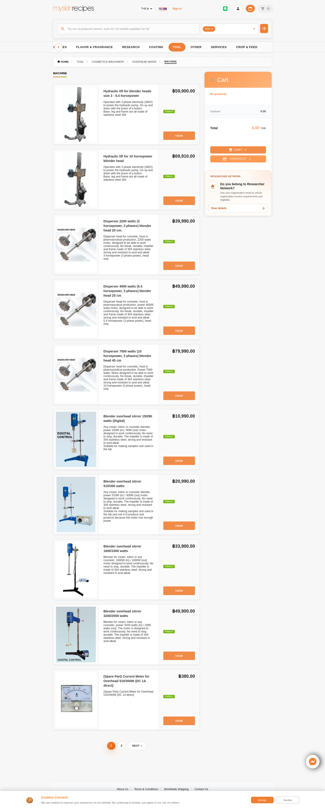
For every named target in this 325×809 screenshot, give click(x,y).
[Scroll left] (58, 47)
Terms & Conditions (146, 789)
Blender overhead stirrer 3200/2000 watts (122, 613)
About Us (122, 789)
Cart (238, 150)
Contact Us (201, 789)
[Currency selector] (146, 8)
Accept (262, 800)
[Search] (128, 28)
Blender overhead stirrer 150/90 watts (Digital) (127, 418)
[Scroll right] (267, 47)
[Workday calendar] (250, 8)
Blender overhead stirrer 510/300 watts (122, 484)
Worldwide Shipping (176, 789)
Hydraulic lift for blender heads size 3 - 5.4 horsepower (127, 93)
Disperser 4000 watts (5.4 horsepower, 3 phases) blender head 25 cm (127, 291)
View (179, 135)
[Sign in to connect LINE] (225, 9)
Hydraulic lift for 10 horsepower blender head (127, 158)
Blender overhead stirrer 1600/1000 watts (122, 548)
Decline (288, 800)
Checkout (237, 159)
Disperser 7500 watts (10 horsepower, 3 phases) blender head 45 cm (127, 355)
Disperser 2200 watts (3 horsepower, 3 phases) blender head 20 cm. (127, 225)
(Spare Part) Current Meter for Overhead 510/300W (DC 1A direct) (126, 681)
